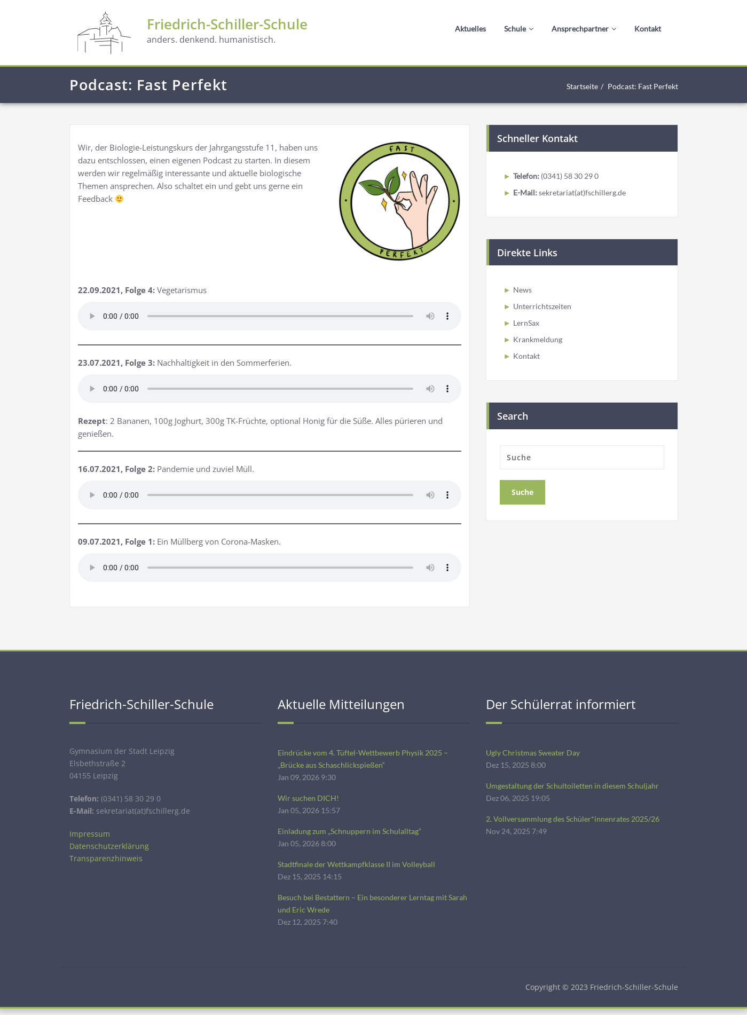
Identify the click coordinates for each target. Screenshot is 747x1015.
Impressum (90, 836)
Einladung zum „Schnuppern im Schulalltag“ (352, 834)
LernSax (527, 325)
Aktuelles (470, 28)
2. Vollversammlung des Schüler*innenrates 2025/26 (578, 821)
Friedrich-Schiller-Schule (240, 25)
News (523, 291)
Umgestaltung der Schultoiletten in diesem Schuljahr (578, 787)
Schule (518, 28)
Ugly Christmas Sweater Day (536, 753)
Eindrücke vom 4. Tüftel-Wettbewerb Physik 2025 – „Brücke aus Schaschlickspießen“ (368, 759)
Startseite (574, 86)
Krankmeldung (538, 342)
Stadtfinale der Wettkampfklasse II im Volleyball (363, 868)
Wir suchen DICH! (309, 800)
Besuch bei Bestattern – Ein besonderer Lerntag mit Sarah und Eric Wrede (368, 909)
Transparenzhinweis (106, 862)
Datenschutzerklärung (109, 849)
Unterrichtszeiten (544, 308)
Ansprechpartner (584, 28)
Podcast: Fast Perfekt (640, 86)
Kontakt (647, 28)
